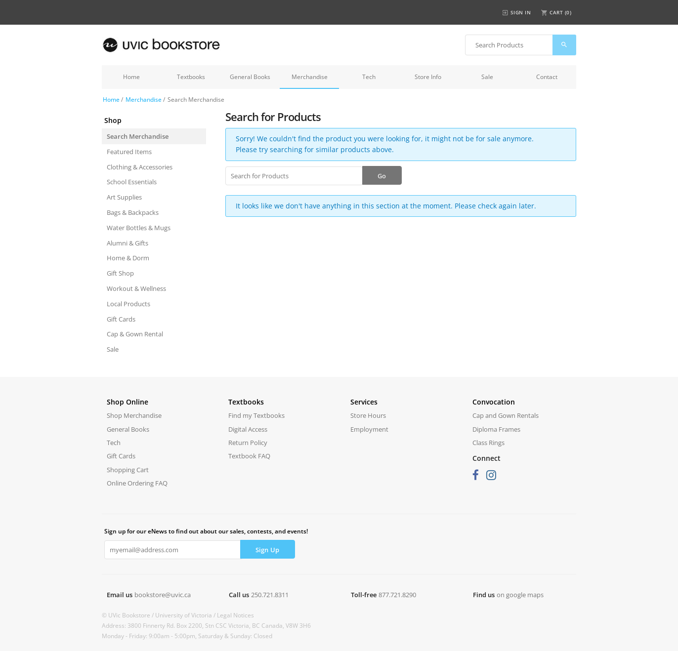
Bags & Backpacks (133, 212)
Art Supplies (124, 197)
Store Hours (368, 415)
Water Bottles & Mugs (138, 227)
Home (131, 77)
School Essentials (132, 181)
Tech (369, 77)
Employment (369, 429)
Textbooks (191, 77)
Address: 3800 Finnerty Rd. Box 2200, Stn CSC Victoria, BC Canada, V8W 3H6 (206, 625)
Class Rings (488, 442)
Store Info (428, 77)
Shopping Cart (128, 469)
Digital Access (247, 429)
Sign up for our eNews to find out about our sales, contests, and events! (206, 531)
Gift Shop (120, 273)
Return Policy (247, 442)
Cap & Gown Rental (135, 333)
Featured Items (129, 151)
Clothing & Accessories (139, 167)
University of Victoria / (186, 615)
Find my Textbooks (256, 415)
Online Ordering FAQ (137, 483)
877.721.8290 (397, 594)
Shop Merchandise (134, 415)
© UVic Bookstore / (128, 615)
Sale (487, 77)
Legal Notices (235, 615)
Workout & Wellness (136, 288)
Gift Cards (121, 319)
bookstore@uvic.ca (162, 594)
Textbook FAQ (249, 455)
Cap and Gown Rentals (505, 415)
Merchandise (310, 77)
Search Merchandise (138, 136)
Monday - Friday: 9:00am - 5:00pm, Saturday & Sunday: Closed (187, 636)
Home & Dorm (128, 257)
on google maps (520, 594)
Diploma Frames (496, 429)
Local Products (128, 303)
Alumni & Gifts (127, 243)
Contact (546, 77)
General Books (250, 77)
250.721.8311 (270, 594)
